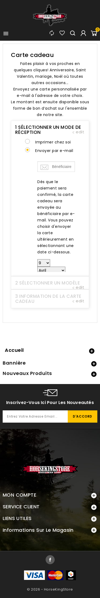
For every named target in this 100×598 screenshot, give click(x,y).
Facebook (50, 559)
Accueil (14, 350)
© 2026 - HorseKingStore (50, 589)
